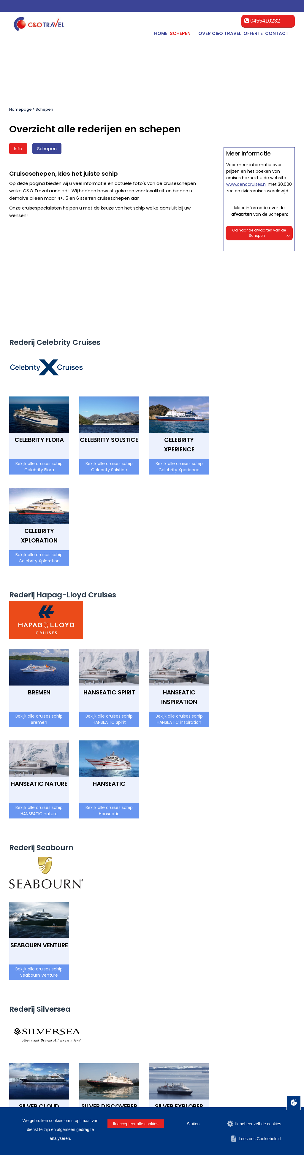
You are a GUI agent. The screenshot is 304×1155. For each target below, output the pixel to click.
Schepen (44, 109)
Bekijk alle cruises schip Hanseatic (109, 711)
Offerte (253, 33)
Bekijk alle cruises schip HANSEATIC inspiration (179, 620)
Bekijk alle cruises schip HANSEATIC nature (39, 711)
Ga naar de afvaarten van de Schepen (261, 490)
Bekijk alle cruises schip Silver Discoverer (109, 1034)
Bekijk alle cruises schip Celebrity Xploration (39, 459)
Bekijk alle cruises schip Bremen (39, 620)
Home (160, 33)
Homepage (20, 109)
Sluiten (193, 1123)
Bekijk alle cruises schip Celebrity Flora (39, 367)
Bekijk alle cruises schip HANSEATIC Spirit (109, 620)
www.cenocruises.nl (246, 442)
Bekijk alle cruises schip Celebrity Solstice (109, 367)
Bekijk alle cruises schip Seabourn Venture (39, 873)
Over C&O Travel (219, 33)
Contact (277, 33)
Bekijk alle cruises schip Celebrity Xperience (179, 367)
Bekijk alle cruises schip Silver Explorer (179, 1034)
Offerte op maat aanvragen (259, 302)
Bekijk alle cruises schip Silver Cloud (39, 1034)
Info (18, 148)
